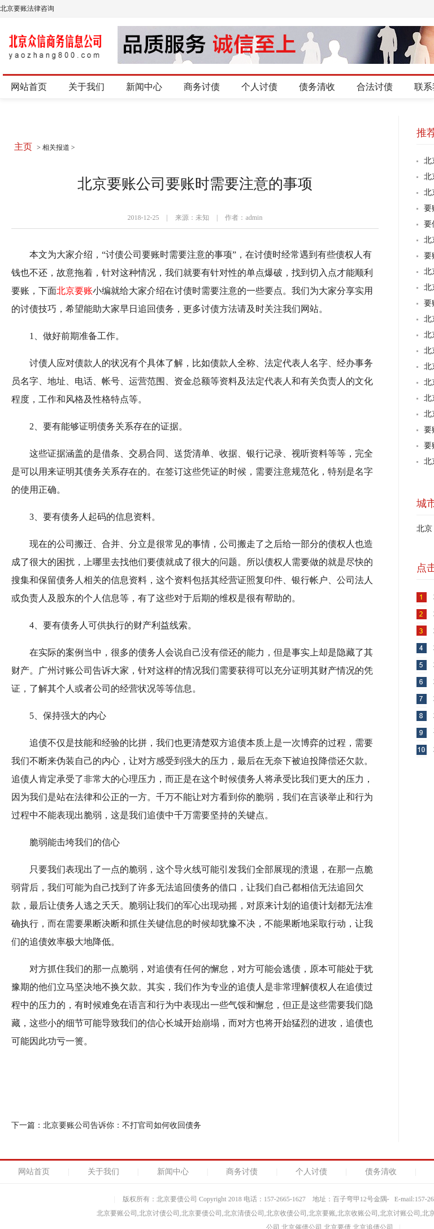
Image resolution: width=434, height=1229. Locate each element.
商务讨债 (202, 87)
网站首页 (29, 87)
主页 (23, 146)
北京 (424, 528)
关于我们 (86, 87)
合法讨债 (375, 87)
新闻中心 (144, 87)
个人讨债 (259, 87)
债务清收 (317, 87)
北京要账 (75, 291)
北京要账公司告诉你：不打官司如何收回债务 (122, 1125)
